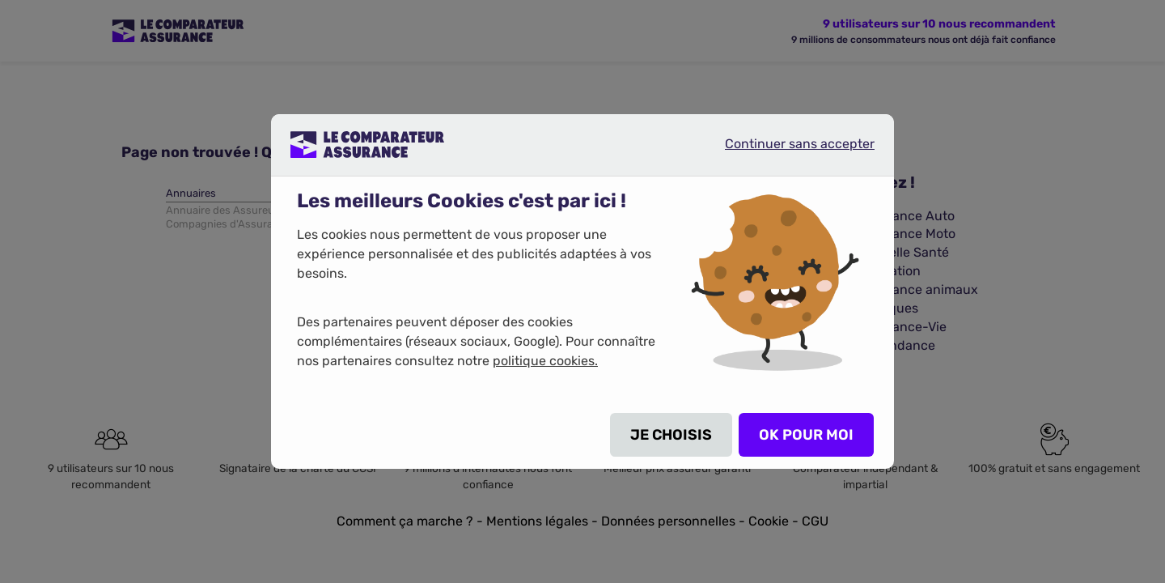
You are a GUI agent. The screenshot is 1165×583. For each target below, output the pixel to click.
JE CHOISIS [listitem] (671, 435)
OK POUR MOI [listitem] (806, 435)
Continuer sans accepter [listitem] (786, 151)
